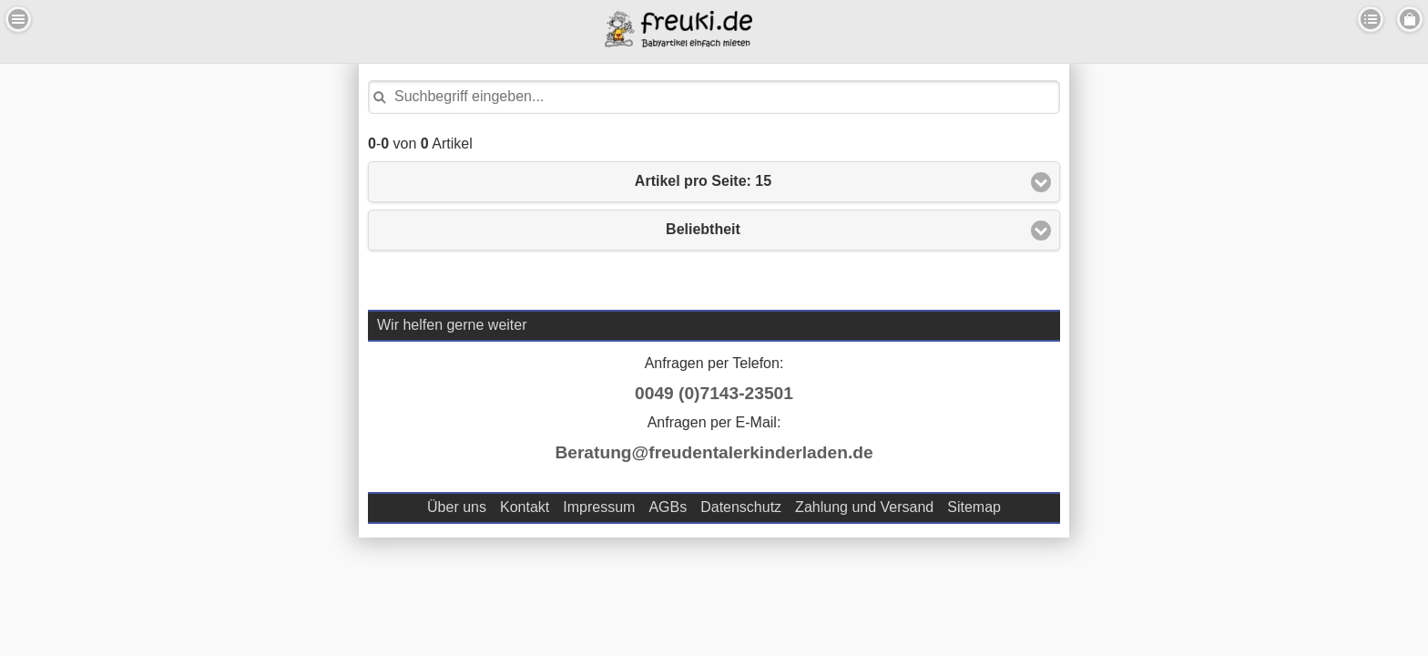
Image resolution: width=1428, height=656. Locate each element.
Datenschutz (740, 507)
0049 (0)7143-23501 (714, 393)
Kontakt (524, 507)
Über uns (456, 507)
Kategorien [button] (1370, 19)
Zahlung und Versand (864, 507)
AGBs (667, 507)
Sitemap (974, 507)
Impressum (599, 507)
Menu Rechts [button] (1409, 19)
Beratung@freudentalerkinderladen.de (713, 452)
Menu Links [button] (18, 19)
